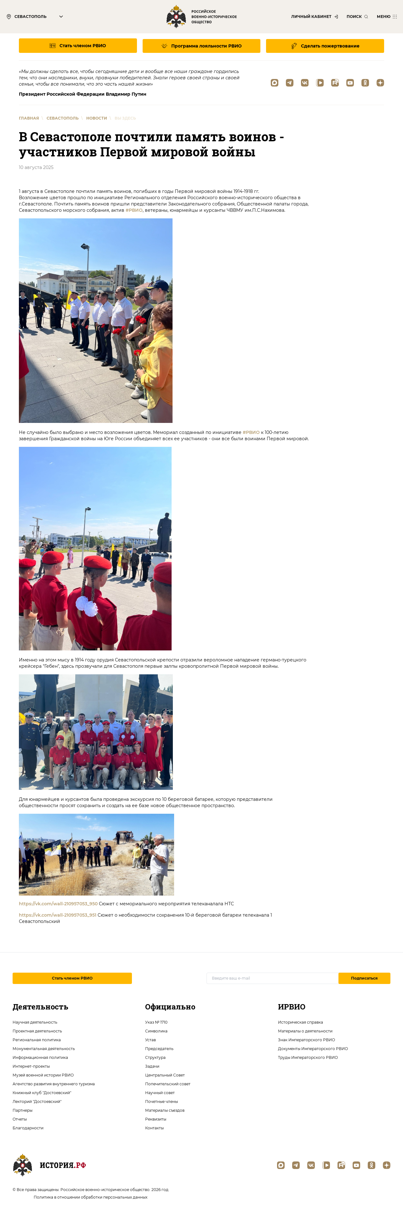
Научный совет (160, 1092)
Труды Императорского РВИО (308, 1057)
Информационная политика (40, 1057)
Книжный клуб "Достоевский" (42, 1092)
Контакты (154, 1127)
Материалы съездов (164, 1110)
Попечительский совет (167, 1083)
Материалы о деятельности (305, 1030)
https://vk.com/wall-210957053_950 (58, 903)
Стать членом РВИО (72, 977)
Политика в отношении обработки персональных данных (90, 1196)
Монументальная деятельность (44, 1048)
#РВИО (134, 209)
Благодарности (28, 1127)
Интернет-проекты (31, 1066)
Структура (155, 1057)
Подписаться (364, 977)
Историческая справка (300, 1022)
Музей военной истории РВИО (43, 1074)
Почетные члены (161, 1101)
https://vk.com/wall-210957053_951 (57, 915)
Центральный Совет (165, 1074)
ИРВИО (291, 1006)
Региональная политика (37, 1039)
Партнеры (22, 1110)
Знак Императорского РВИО (306, 1039)
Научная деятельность (35, 1022)
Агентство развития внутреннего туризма (54, 1083)
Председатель (159, 1048)
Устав (150, 1039)
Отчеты (20, 1118)
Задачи (152, 1066)
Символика (156, 1030)
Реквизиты (155, 1118)
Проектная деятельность (37, 1030)
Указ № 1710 (156, 1022)
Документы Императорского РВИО (313, 1048)
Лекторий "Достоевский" (37, 1101)
